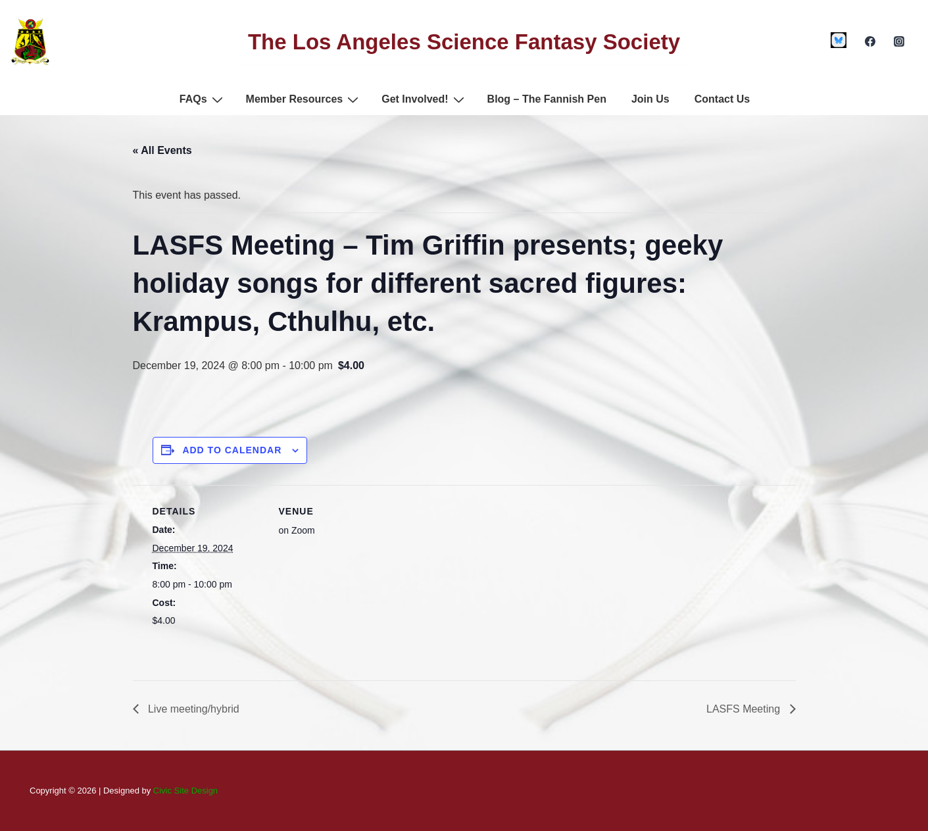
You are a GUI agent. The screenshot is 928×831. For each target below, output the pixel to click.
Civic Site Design (185, 790)
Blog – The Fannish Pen (546, 99)
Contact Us (722, 99)
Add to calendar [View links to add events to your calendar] (231, 450)
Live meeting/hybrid (192, 709)
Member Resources (304, 99)
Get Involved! (424, 99)
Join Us (650, 99)
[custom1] (839, 40)
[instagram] (898, 41)
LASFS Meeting (744, 709)
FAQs (203, 99)
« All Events (162, 150)
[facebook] (869, 41)
